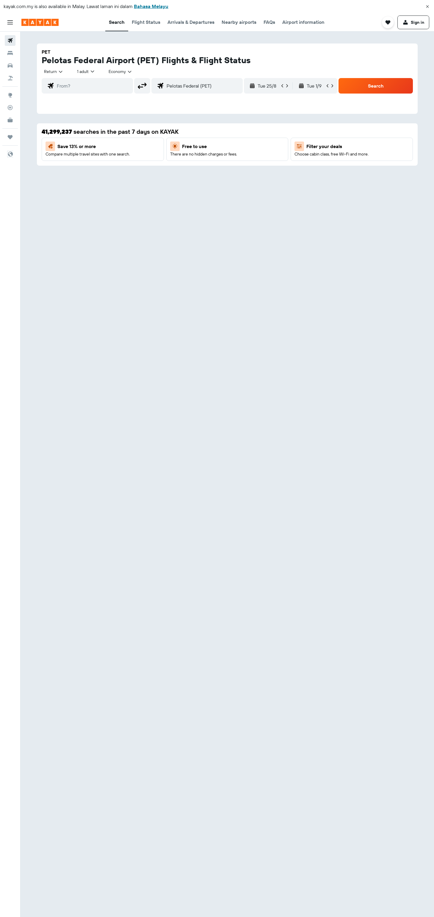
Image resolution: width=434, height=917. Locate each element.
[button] (427, 6)
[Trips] (10, 137)
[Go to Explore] (10, 95)
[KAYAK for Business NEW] (10, 120)
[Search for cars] (10, 66)
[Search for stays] (10, 53)
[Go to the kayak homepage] (40, 22)
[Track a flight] (10, 108)
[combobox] (54, 71)
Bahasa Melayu (151, 6)
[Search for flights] (10, 40)
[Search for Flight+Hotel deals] (10, 78)
